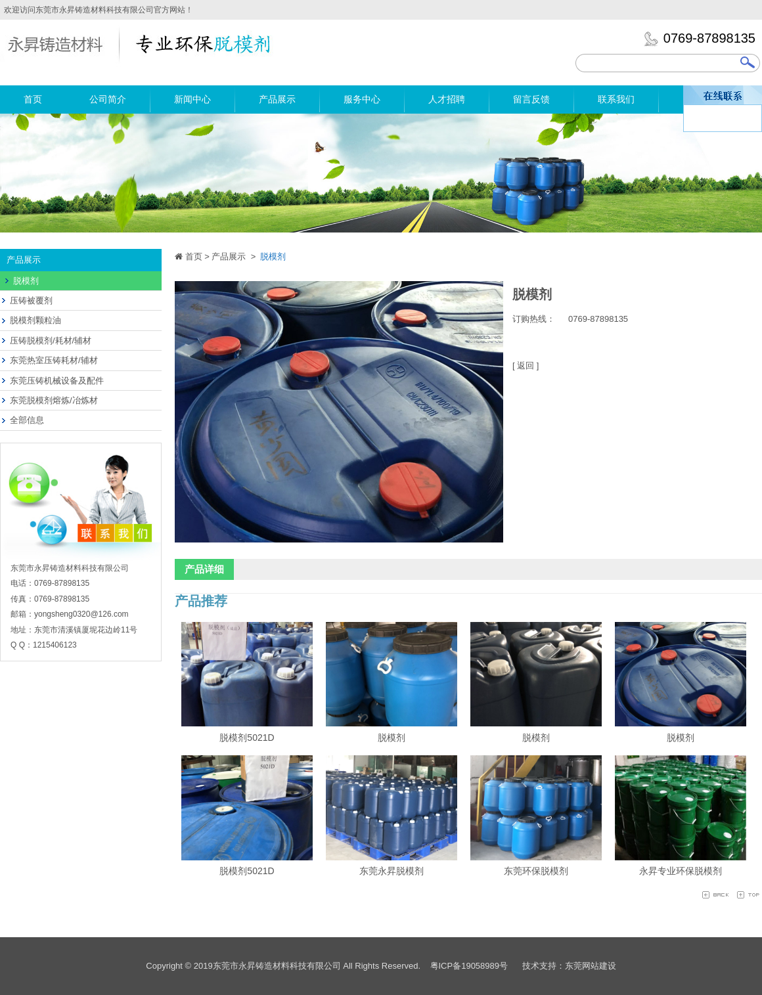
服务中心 (362, 99)
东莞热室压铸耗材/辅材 (54, 360)
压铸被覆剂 (31, 300)
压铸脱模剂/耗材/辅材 (50, 340)
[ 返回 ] (525, 365)
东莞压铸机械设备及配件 (57, 381)
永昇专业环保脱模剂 (680, 871)
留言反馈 (531, 99)
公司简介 (107, 99)
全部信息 (27, 420)
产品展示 (277, 99)
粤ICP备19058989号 (469, 966)
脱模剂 (26, 281)
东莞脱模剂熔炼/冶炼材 (54, 400)
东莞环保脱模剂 (536, 871)
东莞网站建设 (590, 966)
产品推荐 (201, 601)
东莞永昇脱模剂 (391, 871)
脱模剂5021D (246, 737)
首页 (33, 99)
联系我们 (616, 99)
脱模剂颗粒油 (35, 320)
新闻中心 (192, 99)
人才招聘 (446, 99)
